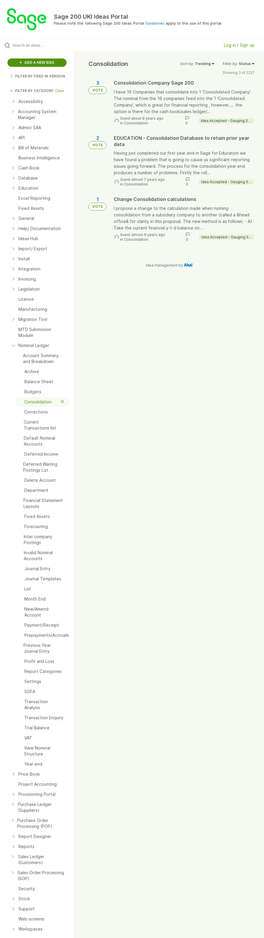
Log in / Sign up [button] (239, 44)
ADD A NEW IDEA (36, 62)
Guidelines (155, 23)
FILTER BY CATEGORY (32, 90)
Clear (59, 90)
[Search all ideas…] (40, 45)
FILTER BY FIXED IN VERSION (37, 76)
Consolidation (136, 123)
